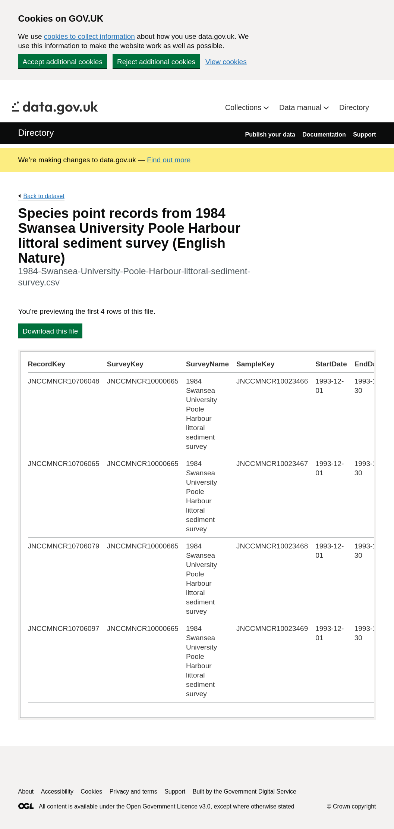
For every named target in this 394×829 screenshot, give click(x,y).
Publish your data (270, 134)
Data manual (301, 107)
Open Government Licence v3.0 (168, 806)
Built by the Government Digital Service (244, 791)
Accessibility (57, 791)
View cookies (226, 61)
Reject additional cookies (156, 62)
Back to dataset (43, 196)
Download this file (50, 331)
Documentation (324, 134)
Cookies (91, 791)
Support (364, 134)
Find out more (168, 160)
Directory (354, 107)
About (26, 791)
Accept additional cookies (63, 62)
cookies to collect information (89, 36)
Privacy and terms (133, 791)
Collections (244, 107)
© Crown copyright (351, 806)
